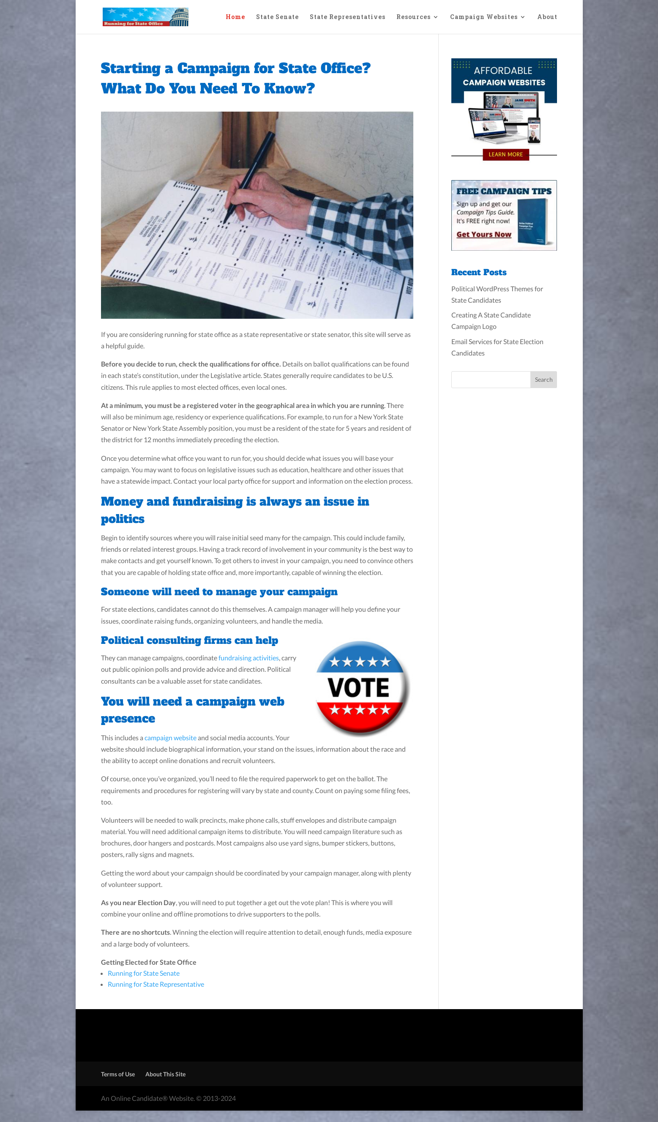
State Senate (277, 17)
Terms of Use (118, 1074)
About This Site (165, 1074)
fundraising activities (248, 658)
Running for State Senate (144, 973)
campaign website (171, 737)
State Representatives (347, 17)
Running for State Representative (156, 984)
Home (235, 17)
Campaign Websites (484, 17)
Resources (413, 17)
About (547, 17)
